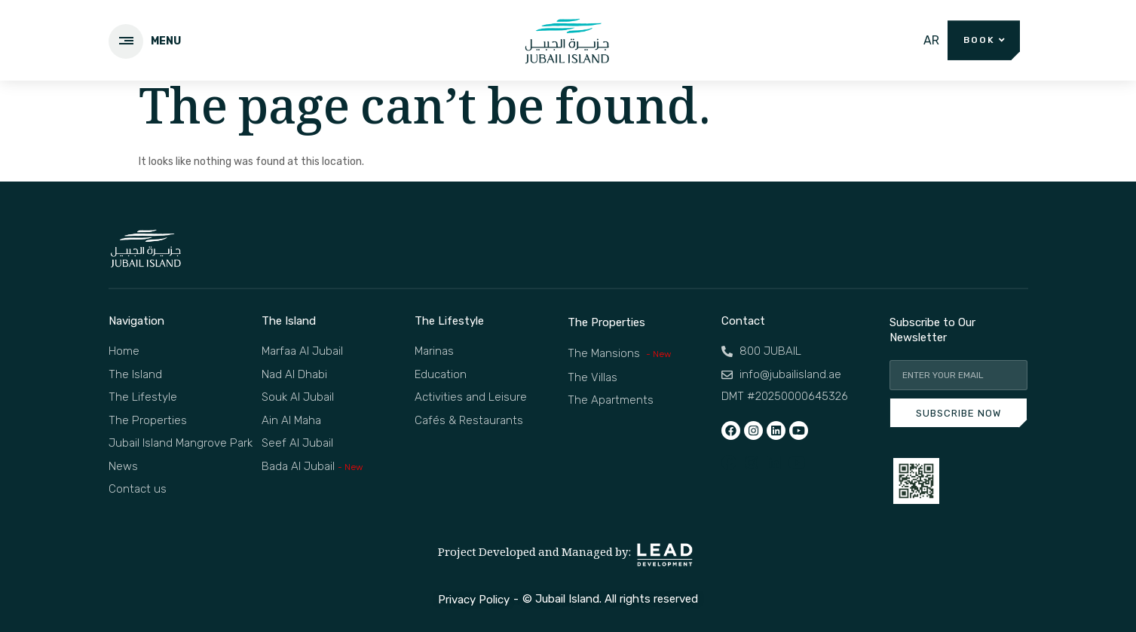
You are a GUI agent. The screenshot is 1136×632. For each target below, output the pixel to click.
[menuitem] (931, 41)
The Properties (606, 322)
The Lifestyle (449, 321)
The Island (289, 321)
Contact (743, 321)
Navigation (136, 321)
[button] (984, 40)
